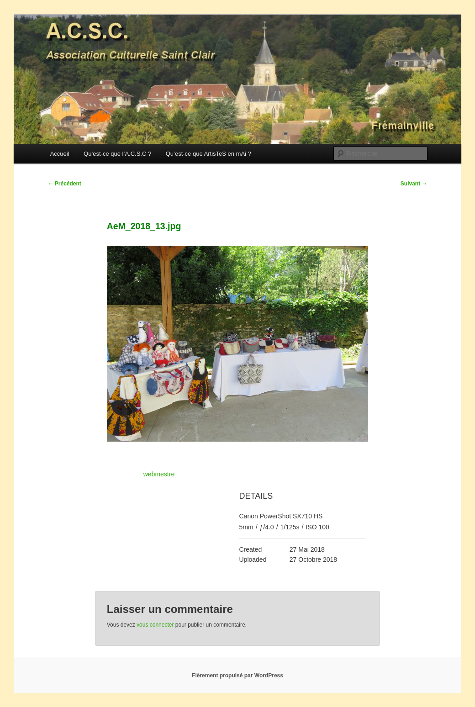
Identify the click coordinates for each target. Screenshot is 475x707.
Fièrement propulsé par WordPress (237, 675)
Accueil (59, 153)
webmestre (158, 474)
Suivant (414, 183)
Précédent (64, 183)
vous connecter (155, 625)
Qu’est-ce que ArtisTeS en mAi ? (208, 153)
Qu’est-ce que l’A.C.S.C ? (117, 153)
